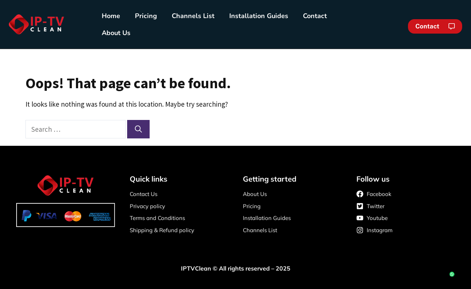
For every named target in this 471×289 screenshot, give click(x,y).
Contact (315, 15)
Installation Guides (258, 15)
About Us (116, 32)
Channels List (193, 15)
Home (111, 15)
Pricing (146, 15)
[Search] (138, 129)
